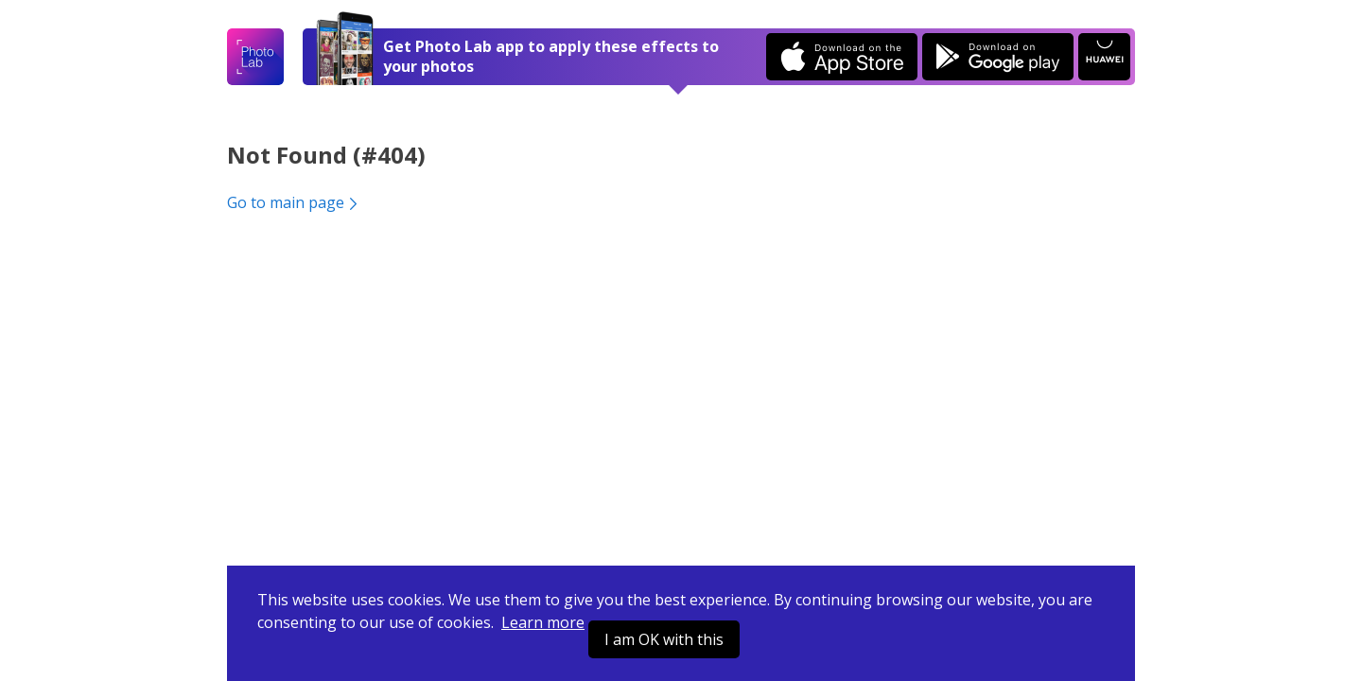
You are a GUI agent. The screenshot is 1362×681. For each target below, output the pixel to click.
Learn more (543, 622)
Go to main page (294, 202)
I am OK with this (664, 639)
